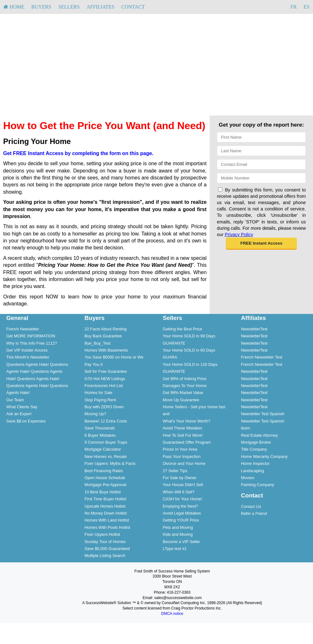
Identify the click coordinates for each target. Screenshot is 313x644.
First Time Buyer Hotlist (105, 499)
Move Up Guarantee (181, 399)
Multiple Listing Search (104, 555)
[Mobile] (261, 178)
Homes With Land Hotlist (106, 520)
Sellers (69, 6)
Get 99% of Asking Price (184, 378)
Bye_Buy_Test (97, 343)
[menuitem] (14, 7)
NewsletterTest (254, 329)
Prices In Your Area (180, 449)
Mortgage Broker (256, 442)
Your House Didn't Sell (183, 484)
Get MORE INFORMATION (30, 336)
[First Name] (261, 137)
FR (294, 6)
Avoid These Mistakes (182, 428)
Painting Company (257, 484)
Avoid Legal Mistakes (182, 513)
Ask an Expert (19, 413)
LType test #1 (175, 548)
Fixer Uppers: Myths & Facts (109, 463)
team (245, 428)
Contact (133, 6)
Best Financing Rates (103, 470)
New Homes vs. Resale (105, 456)
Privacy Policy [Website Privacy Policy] (239, 234)
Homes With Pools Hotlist (107, 527)
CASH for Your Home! (182, 499)
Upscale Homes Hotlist (104, 506)
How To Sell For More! (183, 435)
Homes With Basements (106, 350)
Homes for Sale (98, 392)
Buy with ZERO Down (104, 406)
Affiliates (100, 6)
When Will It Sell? (178, 492)
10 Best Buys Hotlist (102, 492)
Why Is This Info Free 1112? (31, 343)
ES (307, 6)
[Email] (261, 164)
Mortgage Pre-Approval (105, 484)
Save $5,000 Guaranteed (107, 548)
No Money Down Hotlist (105, 513)
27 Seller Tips (175, 470)
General (17, 318)
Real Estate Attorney (259, 435)
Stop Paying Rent (100, 399)
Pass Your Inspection (182, 456)
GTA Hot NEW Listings (104, 378)
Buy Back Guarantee (103, 336)
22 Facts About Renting (105, 329)
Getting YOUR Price (181, 520)
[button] (261, 244)
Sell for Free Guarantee (105, 371)
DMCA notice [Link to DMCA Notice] (172, 613)
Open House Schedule (104, 477)
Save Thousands (99, 428)
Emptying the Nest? (180, 506)
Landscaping (252, 470)
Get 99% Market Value (183, 392)
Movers (247, 477)
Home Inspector (255, 463)
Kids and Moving (178, 534)
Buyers (41, 6)
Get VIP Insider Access (27, 350)
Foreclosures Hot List (103, 385)
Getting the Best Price (182, 329)
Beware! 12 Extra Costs (105, 421)
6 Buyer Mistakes (99, 435)
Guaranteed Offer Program (187, 442)
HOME (13, 6)
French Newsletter (22, 329)
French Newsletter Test (261, 357)
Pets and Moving (178, 527)
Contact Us (251, 506)
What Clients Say (21, 406)
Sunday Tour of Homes (105, 541)
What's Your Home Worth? (186, 421)
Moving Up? (95, 413)
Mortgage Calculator (102, 449)
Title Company (254, 449)
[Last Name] (261, 151)
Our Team (15, 399)
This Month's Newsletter (27, 357)
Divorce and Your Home (184, 463)
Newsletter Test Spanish (262, 413)
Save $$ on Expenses (26, 421)
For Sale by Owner (180, 477)
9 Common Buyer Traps (105, 442)
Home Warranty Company (264, 456)
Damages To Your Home (184, 385)
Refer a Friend (254, 513)
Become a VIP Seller (181, 541)
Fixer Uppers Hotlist (102, 534)
